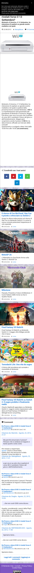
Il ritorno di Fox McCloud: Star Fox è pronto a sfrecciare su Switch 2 (16, 214)
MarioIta (5, 477)
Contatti (17, 566)
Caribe (14, 226)
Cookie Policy (17, 568)
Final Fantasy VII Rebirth (12, 327)
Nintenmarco (7, 429)
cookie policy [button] (14, 11)
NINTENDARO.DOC (8, 493)
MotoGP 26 (7, 255)
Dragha (5, 524)
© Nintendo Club (7, 566)
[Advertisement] (17, 72)
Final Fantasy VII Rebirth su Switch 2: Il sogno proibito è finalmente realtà (17, 402)
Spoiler (4, 451)
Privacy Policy (27, 566)
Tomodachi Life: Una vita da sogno (17, 364)
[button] (31, 2)
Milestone (6, 290)
